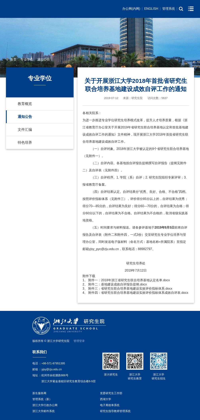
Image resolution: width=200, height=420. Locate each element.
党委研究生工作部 (111, 393)
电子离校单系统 (109, 405)
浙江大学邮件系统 (43, 411)
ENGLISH (151, 8)
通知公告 (43, 59)
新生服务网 (39, 393)
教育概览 (25, 104)
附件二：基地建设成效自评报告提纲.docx (117, 284)
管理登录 (79, 340)
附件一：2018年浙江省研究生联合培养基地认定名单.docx (129, 280)
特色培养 (25, 143)
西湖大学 (105, 399)
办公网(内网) (131, 8)
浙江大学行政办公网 (44, 405)
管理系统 (168, 8)
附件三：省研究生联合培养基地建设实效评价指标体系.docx (130, 288)
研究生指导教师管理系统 (115, 411)
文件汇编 (25, 130)
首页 (13, 59)
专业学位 (26, 59)
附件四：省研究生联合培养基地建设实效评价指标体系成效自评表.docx (138, 292)
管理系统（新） (42, 399)
